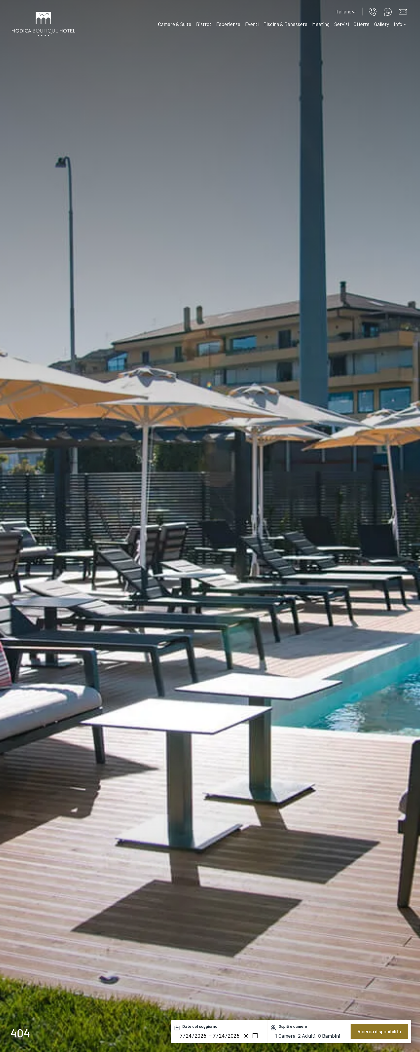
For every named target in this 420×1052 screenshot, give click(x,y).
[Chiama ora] (373, 11)
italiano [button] (345, 11)
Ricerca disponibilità (379, 1031)
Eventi (252, 24)
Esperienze (228, 24)
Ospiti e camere (293, 1026)
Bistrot (203, 24)
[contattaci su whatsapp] (388, 11)
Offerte (362, 24)
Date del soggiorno (199, 1026)
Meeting (321, 24)
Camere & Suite (174, 24)
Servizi (341, 24)
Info (400, 24)
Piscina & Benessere (285, 24)
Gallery (381, 24)
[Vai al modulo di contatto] (403, 11)
